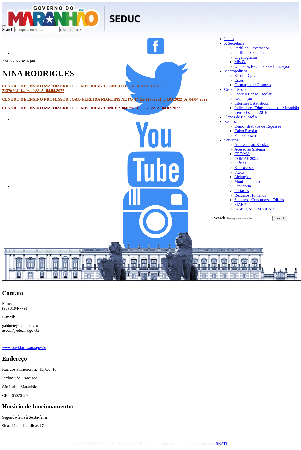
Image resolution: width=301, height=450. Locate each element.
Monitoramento (247, 181)
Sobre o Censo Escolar (252, 94)
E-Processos (244, 167)
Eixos (239, 80)
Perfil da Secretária (250, 52)
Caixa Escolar (245, 131)
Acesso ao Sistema (249, 149)
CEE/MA (242, 154)
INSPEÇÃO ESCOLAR (254, 209)
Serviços (231, 140)
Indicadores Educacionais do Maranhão (266, 108)
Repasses (231, 121)
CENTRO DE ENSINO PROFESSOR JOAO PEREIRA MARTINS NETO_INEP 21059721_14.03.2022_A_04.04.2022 (105, 99)
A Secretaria (234, 43)
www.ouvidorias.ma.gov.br (24, 347)
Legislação (243, 98)
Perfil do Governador (251, 48)
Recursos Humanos (250, 195)
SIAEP (240, 204)
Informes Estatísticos (251, 103)
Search (7, 29)
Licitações (242, 177)
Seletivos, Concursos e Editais (259, 200)
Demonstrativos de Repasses (257, 126)
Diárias (240, 163)
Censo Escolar (236, 89)
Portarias (241, 190)
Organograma (245, 57)
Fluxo (239, 172)
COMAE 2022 (246, 158)
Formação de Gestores (252, 85)
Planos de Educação (240, 117)
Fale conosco (245, 135)
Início (229, 39)
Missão (240, 62)
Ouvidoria (242, 186)
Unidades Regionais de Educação (261, 66)
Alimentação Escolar (251, 144)
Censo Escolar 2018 (250, 112)
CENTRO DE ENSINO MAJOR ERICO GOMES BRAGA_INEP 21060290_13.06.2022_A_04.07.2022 (91, 108)
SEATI (221, 443)
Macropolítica (235, 71)
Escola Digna (245, 75)
